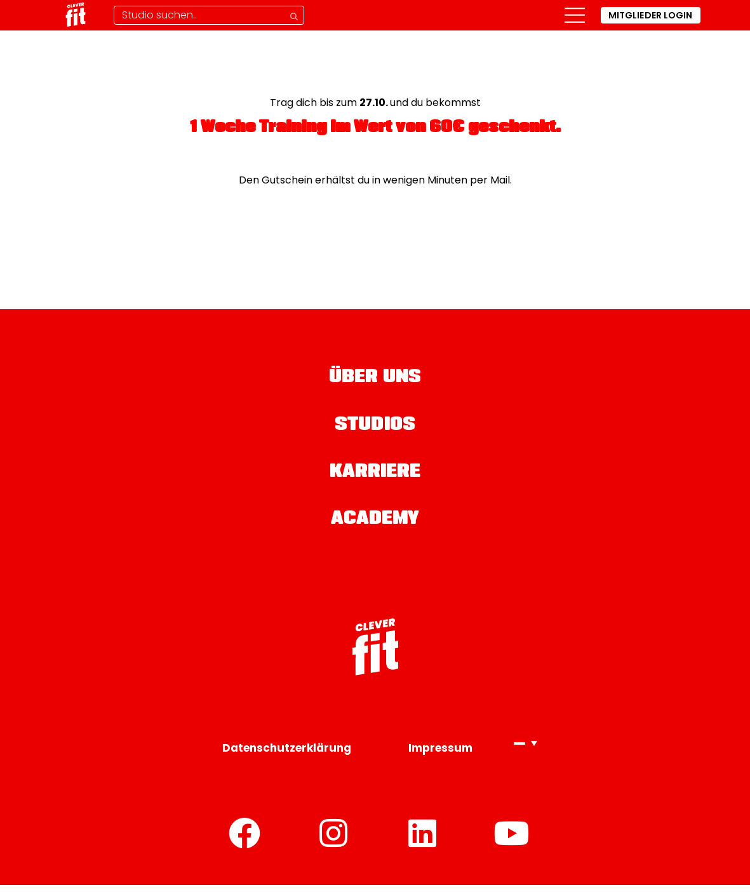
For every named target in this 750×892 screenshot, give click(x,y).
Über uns (375, 380)
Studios (375, 428)
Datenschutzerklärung (286, 754)
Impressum (440, 754)
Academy (375, 526)
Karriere (375, 477)
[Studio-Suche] (209, 15)
